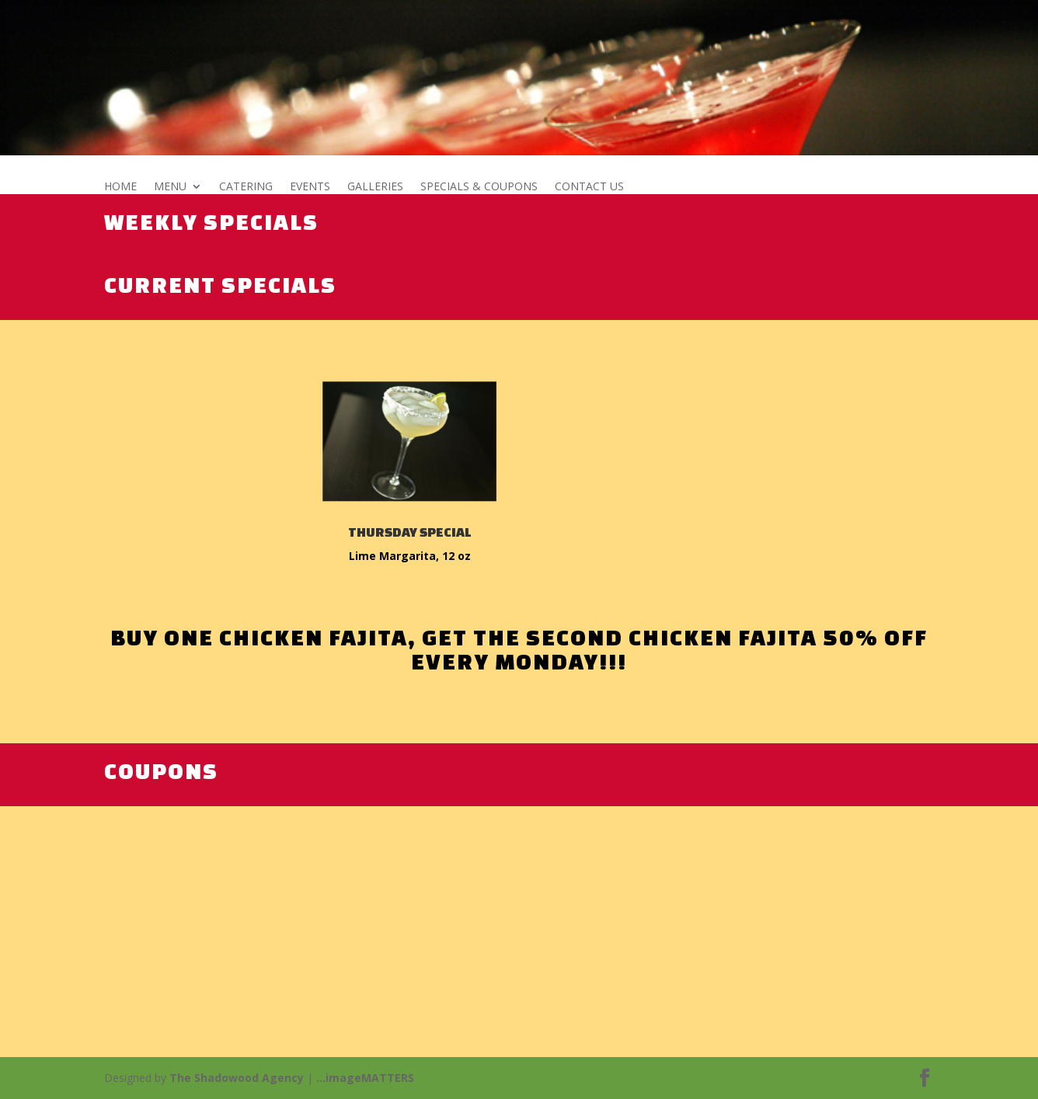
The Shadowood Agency (236, 1077)
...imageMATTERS (365, 1077)
